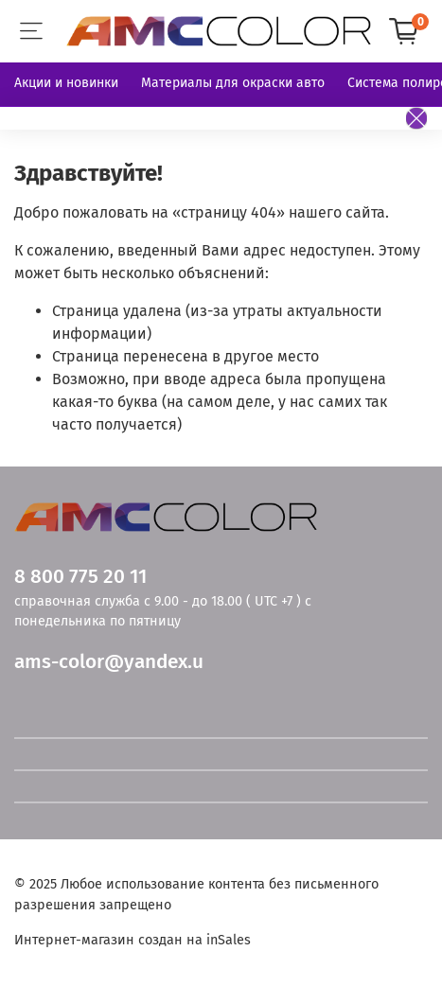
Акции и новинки (66, 83)
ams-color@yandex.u (108, 662)
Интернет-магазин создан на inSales (132, 940)
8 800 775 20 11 (80, 577)
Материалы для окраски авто (233, 83)
